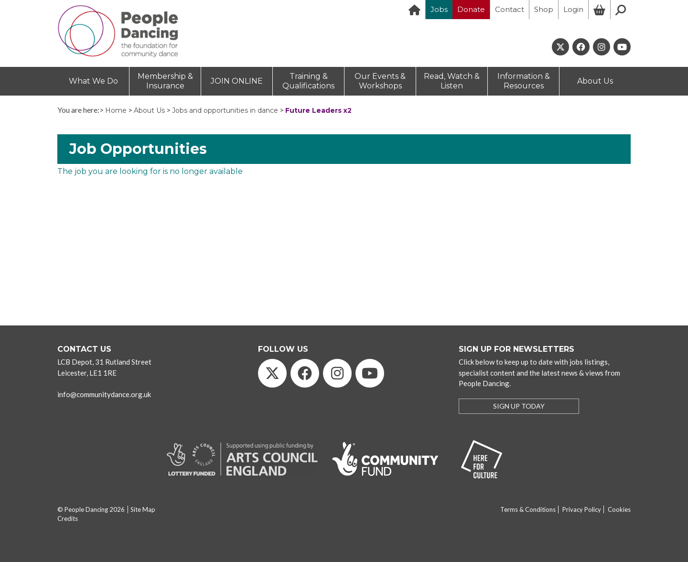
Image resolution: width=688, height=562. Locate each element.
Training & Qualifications (308, 81)
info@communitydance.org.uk (104, 394)
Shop (543, 9)
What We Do (93, 81)
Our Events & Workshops (380, 81)
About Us (595, 81)
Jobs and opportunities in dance (225, 110)
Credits (67, 518)
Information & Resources (523, 81)
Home (116, 110)
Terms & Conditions (528, 509)
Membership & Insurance (165, 81)
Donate (471, 9)
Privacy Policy (581, 509)
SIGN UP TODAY (519, 406)
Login (573, 9)
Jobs (439, 9)
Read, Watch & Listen (452, 81)
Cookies (619, 509)
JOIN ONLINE (237, 81)
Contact (509, 9)
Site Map (142, 509)
